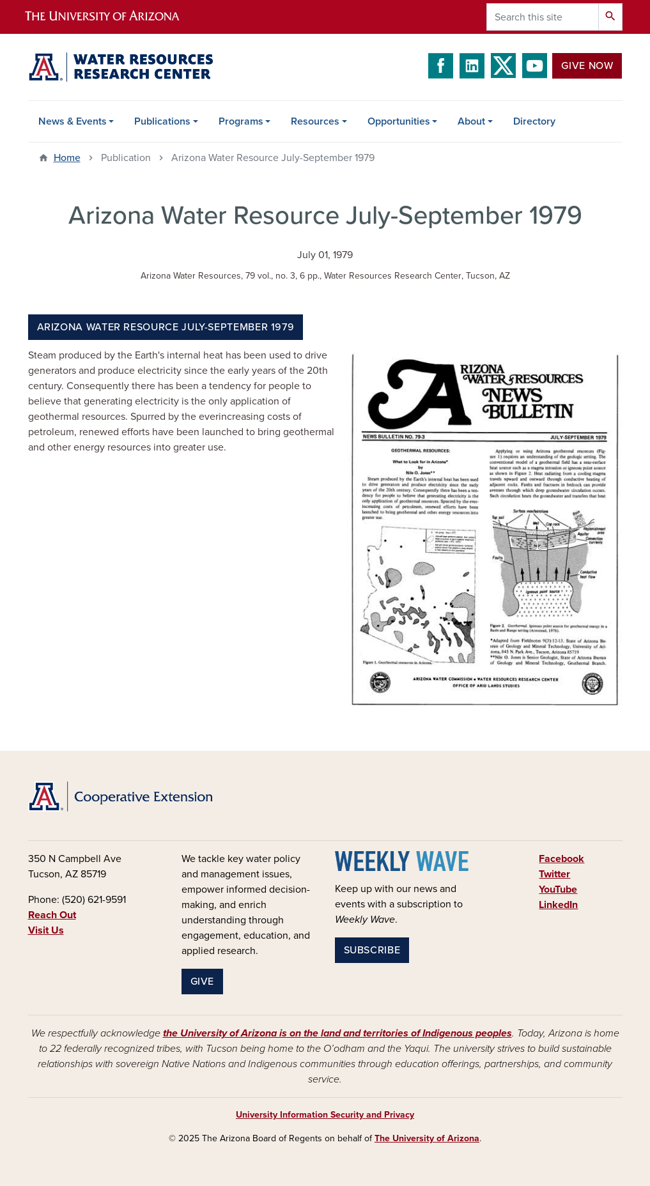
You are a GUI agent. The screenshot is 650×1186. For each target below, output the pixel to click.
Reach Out (52, 915)
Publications (162, 121)
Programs (241, 121)
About (471, 121)
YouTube (558, 889)
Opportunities (399, 121)
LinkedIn (558, 904)
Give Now (587, 65)
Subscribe (372, 950)
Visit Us (46, 930)
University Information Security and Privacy (325, 1114)
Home (67, 157)
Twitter (554, 874)
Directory (534, 121)
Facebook (561, 858)
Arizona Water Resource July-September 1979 (166, 327)
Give (202, 981)
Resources (315, 121)
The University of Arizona (427, 1138)
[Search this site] (542, 17)
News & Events (72, 121)
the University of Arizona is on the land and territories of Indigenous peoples (337, 1033)
